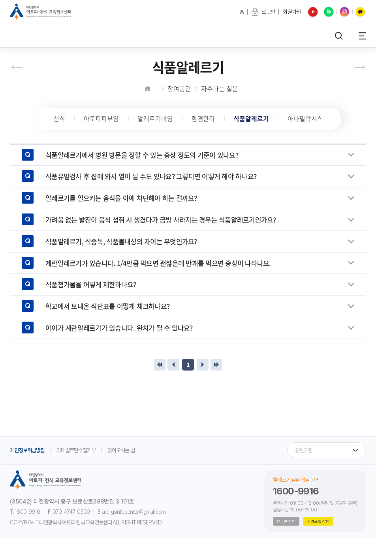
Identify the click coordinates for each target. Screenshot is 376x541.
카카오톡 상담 (318, 524)
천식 (56, 120)
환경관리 (204, 120)
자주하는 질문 (219, 88)
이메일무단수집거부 (76, 452)
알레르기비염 (154, 120)
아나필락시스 (308, 120)
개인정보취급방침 (27, 452)
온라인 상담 (286, 524)
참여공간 (179, 88)
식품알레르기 (253, 120)
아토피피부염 (99, 120)
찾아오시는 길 (121, 452)
